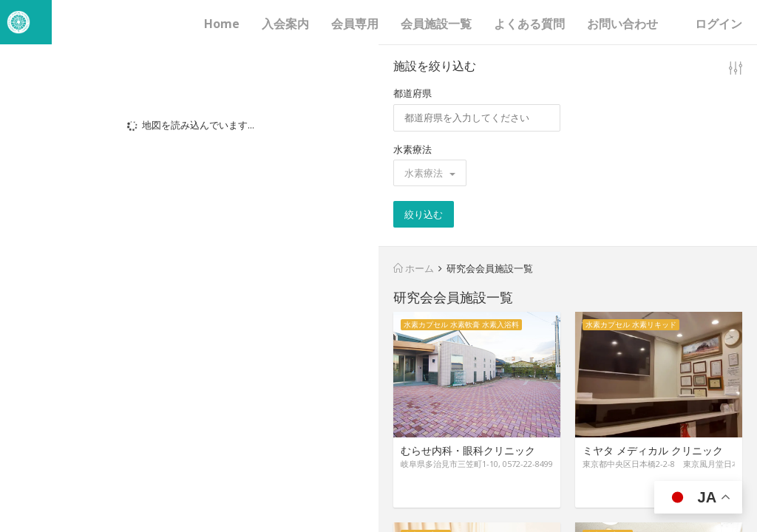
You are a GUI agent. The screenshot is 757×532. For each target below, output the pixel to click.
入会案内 (285, 24)
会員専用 (354, 24)
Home (222, 24)
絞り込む (423, 214)
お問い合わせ (622, 24)
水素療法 (412, 149)
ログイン (718, 24)
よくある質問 (529, 24)
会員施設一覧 (436, 24)
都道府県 (412, 93)
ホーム (413, 268)
